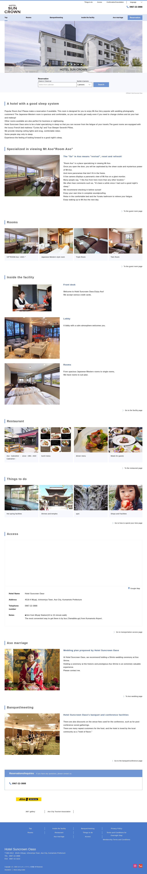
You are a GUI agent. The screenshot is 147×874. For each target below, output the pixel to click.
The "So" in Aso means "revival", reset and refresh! (92, 156)
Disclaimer (8, 870)
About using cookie (19, 870)
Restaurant (59, 832)
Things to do (88, 832)
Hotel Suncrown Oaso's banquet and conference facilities (96, 715)
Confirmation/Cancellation (115, 2)
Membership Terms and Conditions (116, 839)
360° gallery (30, 812)
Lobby (66, 319)
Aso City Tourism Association (59, 812)
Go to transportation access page (128, 632)
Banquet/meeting (87, 828)
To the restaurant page (132, 468)
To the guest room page (132, 211)
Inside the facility (59, 828)
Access (88, 837)
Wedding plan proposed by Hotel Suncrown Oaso (91, 650)
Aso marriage (59, 837)
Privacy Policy (116, 828)
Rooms (67, 365)
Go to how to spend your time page (127, 523)
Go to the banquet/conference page (127, 761)
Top (30, 828)
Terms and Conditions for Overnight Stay (116, 834)
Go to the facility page (132, 410)
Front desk (69, 285)
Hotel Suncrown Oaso (20, 849)
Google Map (134, 588)
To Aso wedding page (132, 696)
